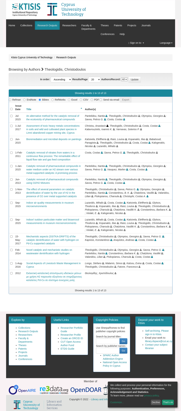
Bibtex (44, 99)
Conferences (107, 34)
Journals (146, 25)
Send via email (109, 99)
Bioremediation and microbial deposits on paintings (53, 139)
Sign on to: (136, 42)
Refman (15, 99)
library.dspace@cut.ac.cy (158, 341)
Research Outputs (47, 25)
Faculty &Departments (88, 27)
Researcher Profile (71, 334)
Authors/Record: (110, 79)
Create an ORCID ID (72, 338)
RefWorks (58, 99)
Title (28, 109)
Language (166, 42)
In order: (45, 79)
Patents (118, 25)
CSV (84, 99)
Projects (131, 25)
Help (122, 34)
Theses (105, 25)
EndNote (29, 99)
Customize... (117, 402)
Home (12, 25)
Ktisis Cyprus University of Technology (32, 57)
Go (123, 341)
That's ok (168, 402)
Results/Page (80, 79)
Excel (72, 99)
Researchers (69, 25)
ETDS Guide (67, 348)
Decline (156, 402)
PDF (95, 99)
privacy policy (151, 395)
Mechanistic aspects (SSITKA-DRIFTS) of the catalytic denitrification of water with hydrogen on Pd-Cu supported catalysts (52, 240)
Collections (26, 25)
